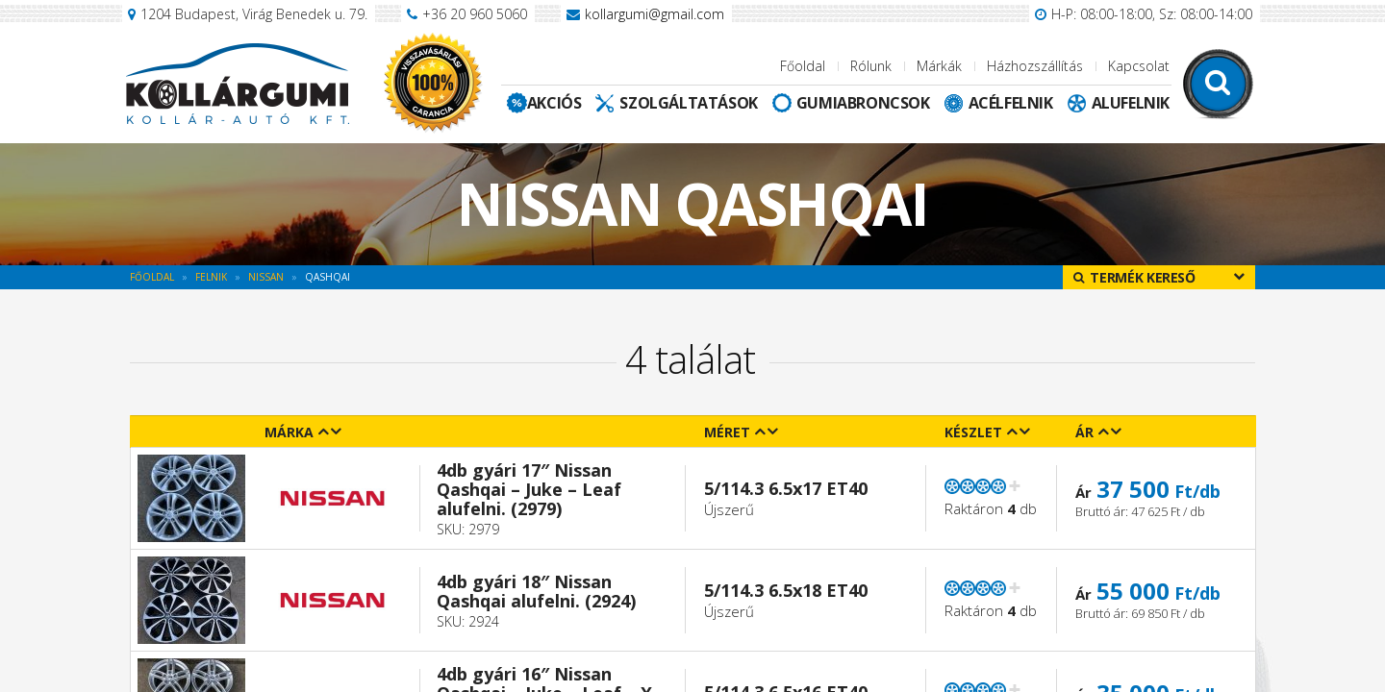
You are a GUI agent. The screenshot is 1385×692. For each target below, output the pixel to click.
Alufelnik (1131, 102)
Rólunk (871, 66)
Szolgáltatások (688, 102)
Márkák (939, 66)
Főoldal (802, 66)
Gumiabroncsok (863, 102)
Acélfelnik (1011, 102)
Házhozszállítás (1035, 66)
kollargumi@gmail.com (654, 14)
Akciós (554, 102)
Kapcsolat (1139, 66)
